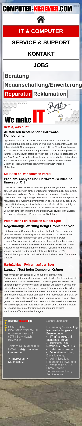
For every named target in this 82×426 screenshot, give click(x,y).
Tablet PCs (68, 346)
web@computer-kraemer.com (23, 351)
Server (64, 339)
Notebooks (53, 346)
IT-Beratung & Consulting (62, 327)
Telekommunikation (62, 349)
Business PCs (59, 342)
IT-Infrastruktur (59, 336)
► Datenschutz (18, 360)
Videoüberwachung (62, 352)
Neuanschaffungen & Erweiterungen (59, 332)
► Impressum (16, 358)
